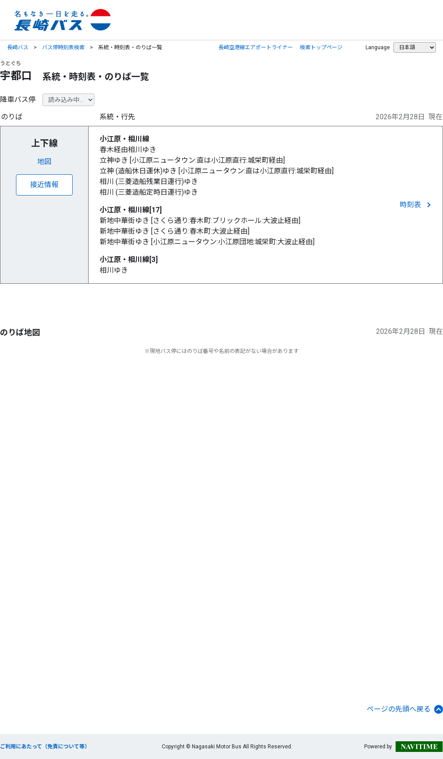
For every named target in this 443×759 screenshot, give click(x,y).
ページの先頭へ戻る (405, 709)
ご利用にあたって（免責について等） (45, 746)
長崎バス (17, 47)
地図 (44, 161)
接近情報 (44, 184)
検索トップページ (321, 47)
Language (377, 47)
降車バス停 (17, 99)
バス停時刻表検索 (63, 47)
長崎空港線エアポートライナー (255, 47)
